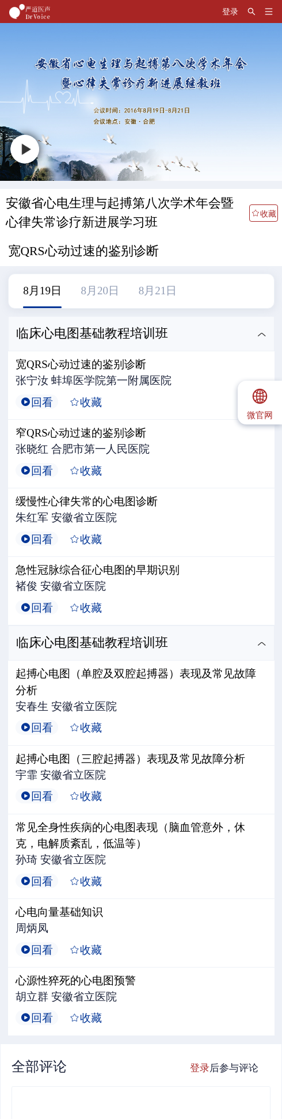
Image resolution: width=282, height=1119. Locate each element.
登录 (199, 1068)
